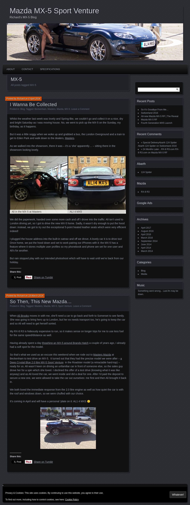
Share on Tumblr (43, 277)
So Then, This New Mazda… (41, 301)
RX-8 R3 (145, 192)
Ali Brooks (23, 315)
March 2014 (147, 251)
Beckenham (40, 109)
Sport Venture (65, 306)
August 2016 (147, 231)
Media (144, 274)
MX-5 (67, 109)
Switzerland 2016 (149, 113)
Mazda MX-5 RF (149, 119)
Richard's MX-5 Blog (23, 17)
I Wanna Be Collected (33, 104)
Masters (51, 109)
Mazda (60, 109)
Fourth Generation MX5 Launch (156, 123)
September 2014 (149, 241)
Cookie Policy (72, 499)
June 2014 (146, 244)
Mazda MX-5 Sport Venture (54, 11)
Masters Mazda (102, 354)
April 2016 (146, 234)
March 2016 (147, 237)
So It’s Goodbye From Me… (155, 109)
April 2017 (146, 227)
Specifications (50, 69)
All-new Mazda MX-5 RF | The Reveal (159, 116)
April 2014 (146, 247)
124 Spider (146, 172)
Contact (27, 69)
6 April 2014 (34, 98)
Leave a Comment (80, 109)
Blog (22, 109)
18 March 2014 (35, 295)
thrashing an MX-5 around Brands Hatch (65, 342)
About (10, 69)
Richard (21, 98)
